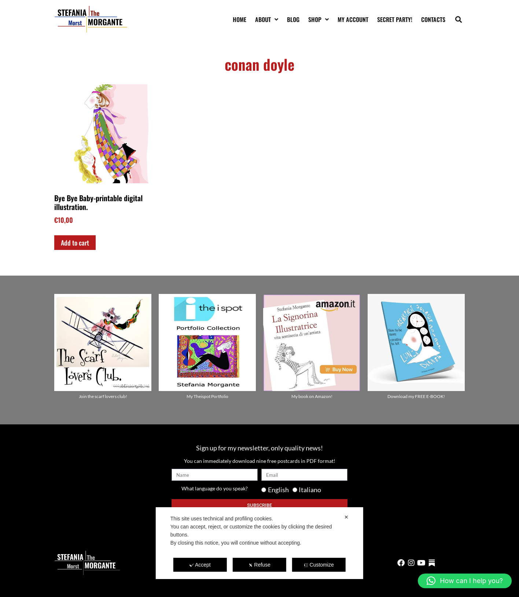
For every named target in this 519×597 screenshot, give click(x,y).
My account (353, 19)
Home (239, 19)
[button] (459, 19)
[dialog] (259, 543)
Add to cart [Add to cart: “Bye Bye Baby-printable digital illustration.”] (75, 242)
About (266, 19)
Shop (318, 19)
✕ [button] (346, 517)
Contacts (433, 19)
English (278, 490)
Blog (293, 19)
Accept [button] (200, 565)
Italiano (310, 490)
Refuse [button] (259, 565)
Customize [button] (319, 565)
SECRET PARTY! (394, 19)
